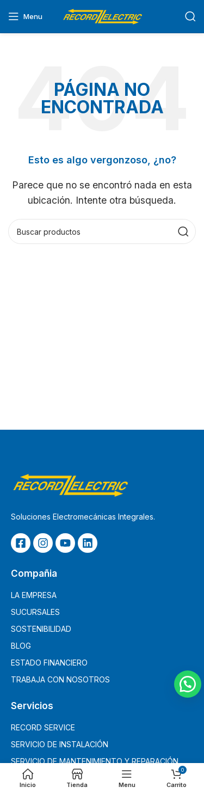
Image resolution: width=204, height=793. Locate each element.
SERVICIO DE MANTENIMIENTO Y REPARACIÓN (94, 761)
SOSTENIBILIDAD (41, 628)
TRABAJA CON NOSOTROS (60, 679)
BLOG (21, 645)
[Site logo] (102, 15)
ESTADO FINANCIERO (49, 662)
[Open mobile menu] (25, 16)
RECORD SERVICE (43, 727)
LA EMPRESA (34, 595)
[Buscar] (190, 16)
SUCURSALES (35, 612)
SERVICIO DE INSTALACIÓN (59, 744)
